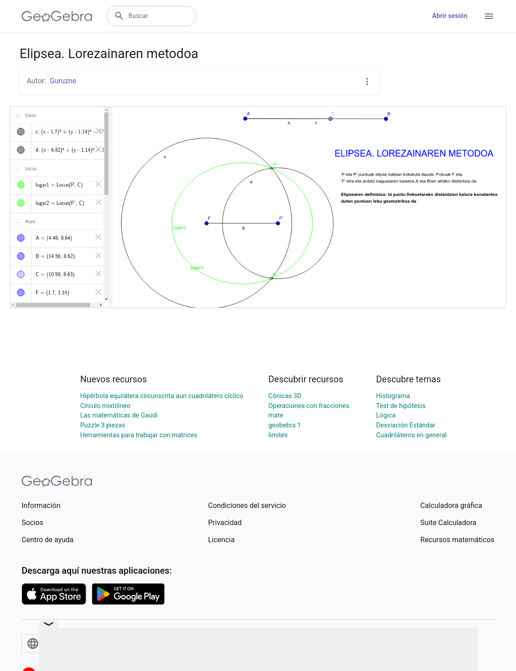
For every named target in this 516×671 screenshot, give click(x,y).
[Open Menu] (489, 16)
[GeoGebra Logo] (57, 16)
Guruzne (62, 81)
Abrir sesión (449, 16)
